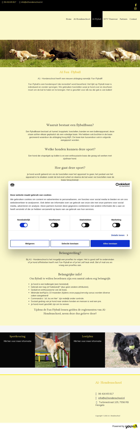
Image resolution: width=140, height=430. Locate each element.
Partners (123, 19)
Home (68, 19)
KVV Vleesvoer (111, 19)
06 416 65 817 (10, 2)
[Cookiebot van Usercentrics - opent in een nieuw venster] (118, 185)
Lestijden (87, 336)
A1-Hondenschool (82, 19)
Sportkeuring (17, 336)
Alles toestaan (110, 243)
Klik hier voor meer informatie (17, 341)
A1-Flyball (96, 19)
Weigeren (29, 243)
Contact (133, 19)
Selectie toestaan (70, 243)
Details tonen (117, 235)
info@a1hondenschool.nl (31, 2)
